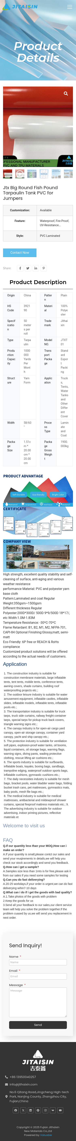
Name (14, 957)
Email (13, 971)
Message (16, 985)
